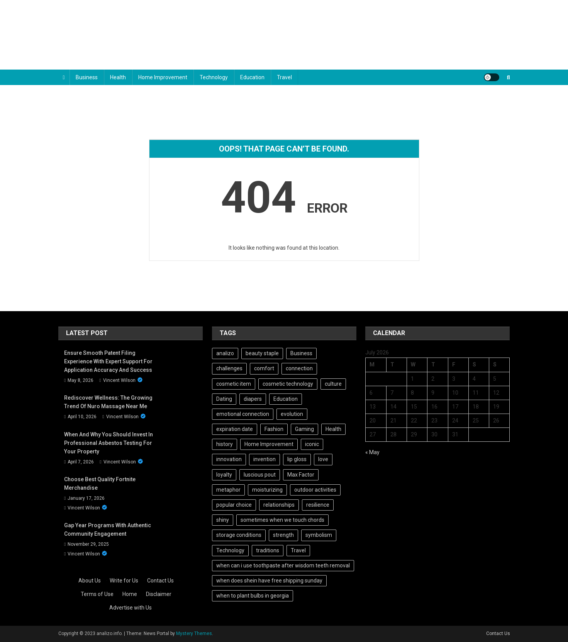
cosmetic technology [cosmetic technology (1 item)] (288, 384)
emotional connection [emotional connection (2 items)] (242, 414)
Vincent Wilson (119, 380)
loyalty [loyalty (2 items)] (224, 475)
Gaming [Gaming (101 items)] (304, 429)
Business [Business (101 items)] (301, 353)
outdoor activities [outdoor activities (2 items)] (315, 490)
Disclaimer (158, 594)
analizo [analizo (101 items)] (225, 353)
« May (372, 452)
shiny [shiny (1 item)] (222, 520)
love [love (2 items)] (323, 459)
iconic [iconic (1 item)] (312, 444)
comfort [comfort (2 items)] (264, 368)
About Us (89, 580)
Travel (284, 77)
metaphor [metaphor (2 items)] (228, 490)
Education (252, 77)
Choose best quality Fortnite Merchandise (100, 483)
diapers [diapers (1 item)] (253, 399)
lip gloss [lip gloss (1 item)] (297, 459)
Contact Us (160, 580)
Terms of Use (97, 594)
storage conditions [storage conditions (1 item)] (238, 535)
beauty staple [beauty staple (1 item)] (262, 353)
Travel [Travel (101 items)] (298, 550)
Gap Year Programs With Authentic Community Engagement (107, 529)
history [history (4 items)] (224, 444)
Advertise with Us (130, 608)
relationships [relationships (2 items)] (279, 505)
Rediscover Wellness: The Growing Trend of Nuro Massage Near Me (108, 402)
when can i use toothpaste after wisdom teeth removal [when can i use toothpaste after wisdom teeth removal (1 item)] (283, 565)
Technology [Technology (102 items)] (230, 550)
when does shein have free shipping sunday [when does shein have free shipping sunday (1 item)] (269, 580)
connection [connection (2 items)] (299, 368)
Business (87, 77)
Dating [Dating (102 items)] (224, 399)
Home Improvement (162, 77)
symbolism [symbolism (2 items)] (318, 535)
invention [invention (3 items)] (264, 459)
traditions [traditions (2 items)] (267, 550)
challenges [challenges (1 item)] (229, 368)
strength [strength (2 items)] (283, 535)
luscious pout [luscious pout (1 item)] (260, 475)
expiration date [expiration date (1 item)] (234, 429)
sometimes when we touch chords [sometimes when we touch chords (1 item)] (282, 520)
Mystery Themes (194, 633)
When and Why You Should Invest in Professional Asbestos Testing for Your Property (108, 443)
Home (129, 594)
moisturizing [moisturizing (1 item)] (267, 490)
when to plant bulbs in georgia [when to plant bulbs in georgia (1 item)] (252, 596)
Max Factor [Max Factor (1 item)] (300, 475)
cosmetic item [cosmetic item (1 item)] (233, 384)
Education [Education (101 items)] (285, 399)
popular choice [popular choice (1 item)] (234, 505)
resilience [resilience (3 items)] (317, 505)
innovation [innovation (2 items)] (229, 459)
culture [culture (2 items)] (333, 384)
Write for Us (124, 580)
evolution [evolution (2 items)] (292, 414)
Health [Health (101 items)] (333, 429)
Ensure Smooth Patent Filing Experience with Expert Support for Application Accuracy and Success (108, 361)
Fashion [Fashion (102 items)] (274, 429)
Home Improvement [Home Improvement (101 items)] (268, 444)
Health (118, 77)
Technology (214, 77)
